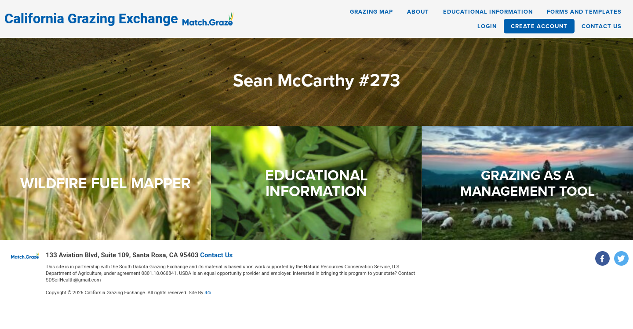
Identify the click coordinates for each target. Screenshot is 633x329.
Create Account (539, 26)
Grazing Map (371, 11)
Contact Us (602, 26)
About (418, 11)
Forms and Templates (584, 11)
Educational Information (488, 11)
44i (207, 293)
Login (487, 26)
